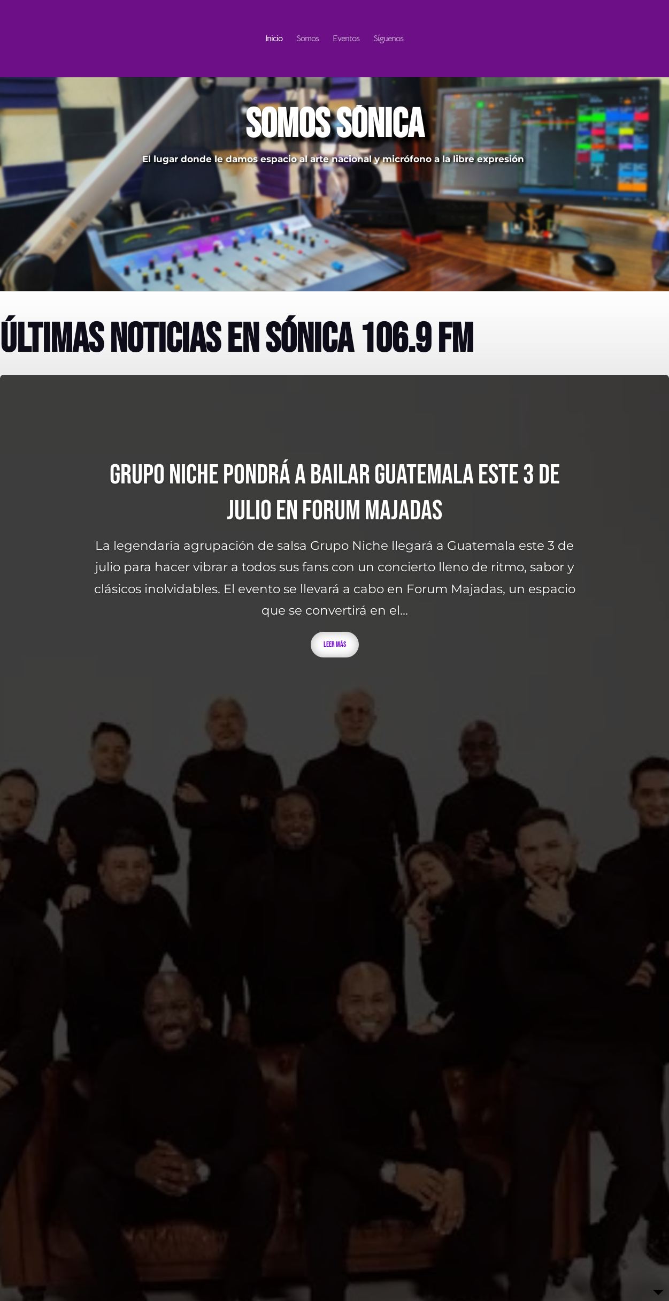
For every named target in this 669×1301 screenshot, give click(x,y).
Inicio (273, 39)
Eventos (346, 39)
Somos (307, 39)
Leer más (335, 644)
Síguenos (388, 39)
